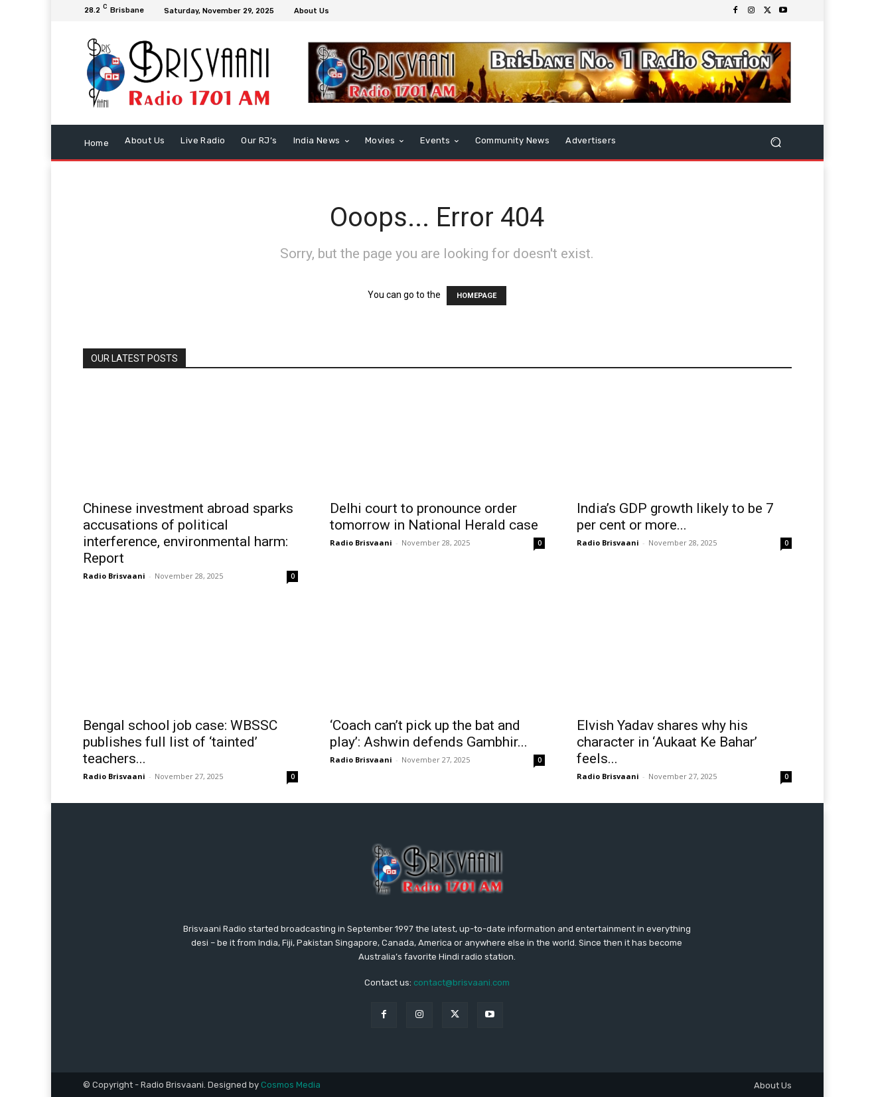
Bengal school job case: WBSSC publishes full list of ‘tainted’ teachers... (180, 742)
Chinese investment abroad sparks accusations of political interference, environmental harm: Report (188, 533)
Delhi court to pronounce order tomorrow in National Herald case (434, 516)
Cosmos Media (291, 1085)
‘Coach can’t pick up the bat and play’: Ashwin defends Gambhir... (429, 733)
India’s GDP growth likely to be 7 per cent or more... (675, 516)
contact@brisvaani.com (461, 982)
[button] (776, 141)
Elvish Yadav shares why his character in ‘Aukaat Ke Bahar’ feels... (667, 742)
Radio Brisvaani (114, 576)
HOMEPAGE (476, 295)
